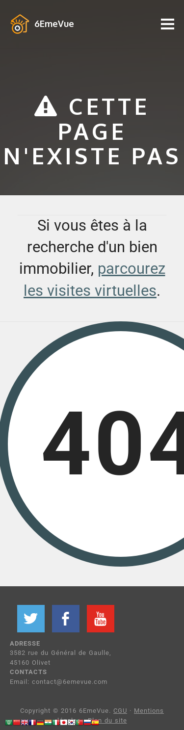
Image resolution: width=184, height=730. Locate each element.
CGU (120, 710)
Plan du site (107, 720)
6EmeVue (54, 23)
